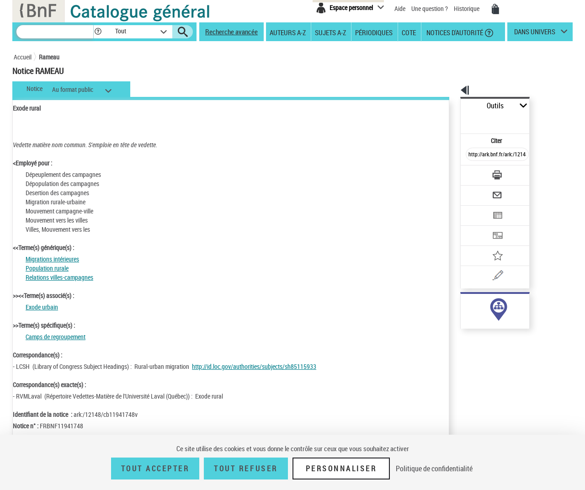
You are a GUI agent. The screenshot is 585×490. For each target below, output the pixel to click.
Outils (450, 106)
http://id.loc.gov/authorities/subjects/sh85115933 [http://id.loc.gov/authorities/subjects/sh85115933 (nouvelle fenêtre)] (254, 366)
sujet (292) (465, 305)
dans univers (534, 34)
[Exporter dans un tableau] (478, 190)
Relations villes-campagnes (59, 277)
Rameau (49, 57)
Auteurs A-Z (288, 32)
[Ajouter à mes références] (477, 226)
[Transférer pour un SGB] (475, 208)
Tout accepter (155, 468)
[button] (98, 31)
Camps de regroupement (55, 336)
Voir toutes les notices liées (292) (487, 324)
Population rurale (47, 268)
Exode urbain (42, 307)
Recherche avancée (231, 31)
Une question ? (429, 8)
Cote (409, 32)
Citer (457, 120)
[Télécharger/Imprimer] (473, 154)
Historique (467, 8)
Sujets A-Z (330, 32)
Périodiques (374, 32)
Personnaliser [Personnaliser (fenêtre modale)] (341, 468)
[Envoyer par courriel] (471, 172)
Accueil (23, 57)
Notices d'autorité (454, 32)
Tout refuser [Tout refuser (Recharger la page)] (245, 468)
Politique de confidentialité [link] (434, 468)
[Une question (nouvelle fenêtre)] (489, 244)
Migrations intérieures (52, 259)
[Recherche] (54, 31)
